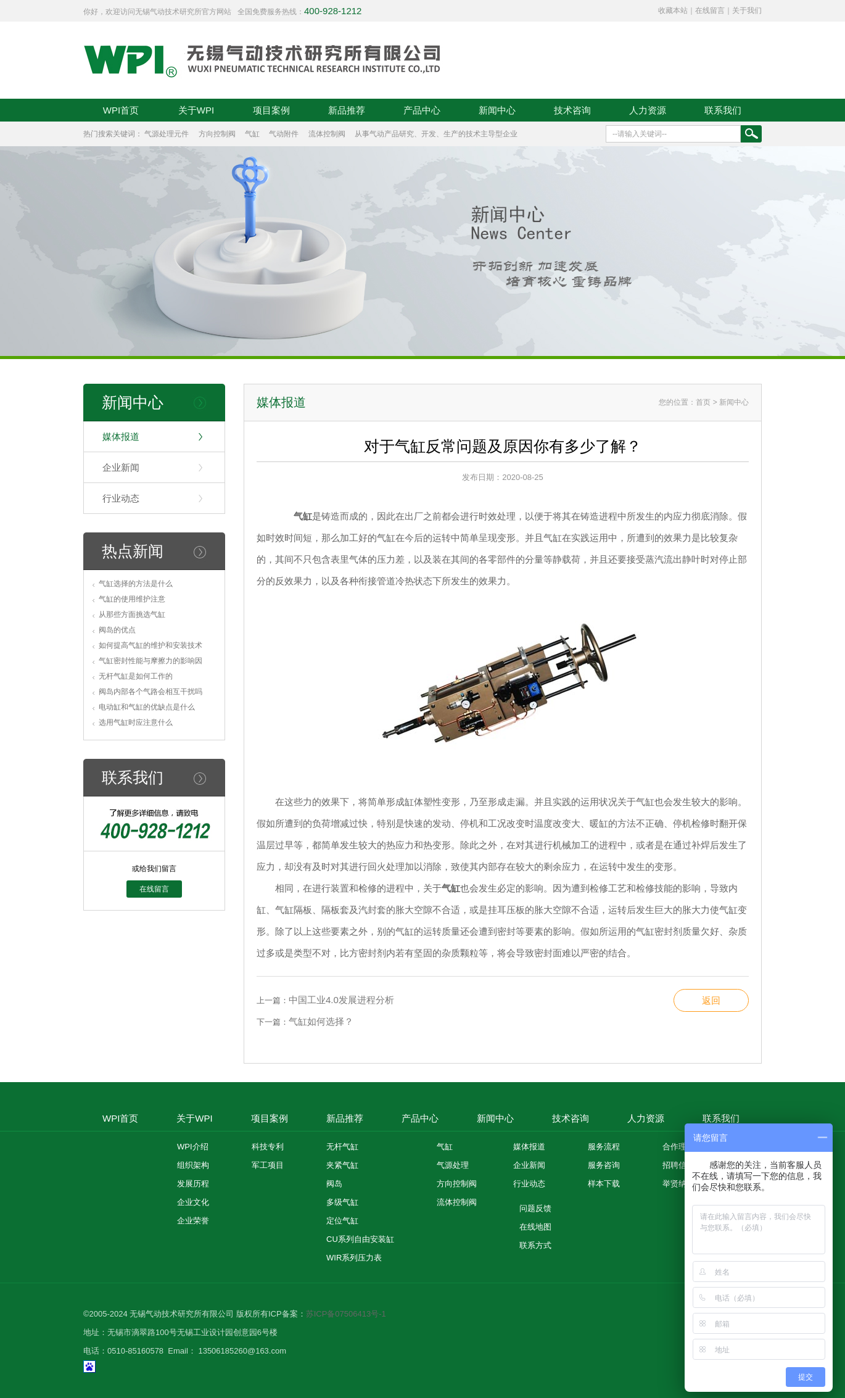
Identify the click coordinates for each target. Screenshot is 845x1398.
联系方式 (535, 1245)
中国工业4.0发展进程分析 (341, 1000)
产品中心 (421, 110)
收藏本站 (673, 10)
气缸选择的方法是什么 (136, 583)
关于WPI (196, 110)
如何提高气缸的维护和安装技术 (150, 645)
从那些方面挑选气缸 (132, 614)
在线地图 (535, 1226)
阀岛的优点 (117, 630)
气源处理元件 (166, 134)
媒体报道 (120, 436)
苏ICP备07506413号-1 (346, 1313)
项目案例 (271, 110)
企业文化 (193, 1202)
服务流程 (604, 1146)
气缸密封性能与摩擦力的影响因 (150, 660)
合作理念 (678, 1146)
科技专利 (268, 1146)
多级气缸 (342, 1202)
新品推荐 (346, 110)
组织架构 (193, 1165)
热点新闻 (132, 551)
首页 (703, 402)
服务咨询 (604, 1165)
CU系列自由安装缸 (360, 1239)
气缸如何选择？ (321, 1021)
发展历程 (193, 1183)
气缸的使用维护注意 (132, 599)
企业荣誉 (193, 1220)
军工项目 (268, 1165)
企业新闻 (120, 467)
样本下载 (604, 1183)
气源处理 (453, 1165)
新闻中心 (497, 110)
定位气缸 (342, 1220)
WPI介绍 (192, 1146)
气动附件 (284, 134)
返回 (711, 1000)
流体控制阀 (326, 134)
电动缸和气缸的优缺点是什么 (147, 707)
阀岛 (334, 1183)
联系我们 (722, 110)
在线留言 (710, 10)
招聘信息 (678, 1165)
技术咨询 (572, 110)
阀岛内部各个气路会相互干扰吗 (150, 691)
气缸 (252, 134)
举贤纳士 (678, 1183)
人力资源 (647, 110)
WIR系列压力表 (354, 1257)
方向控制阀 (217, 134)
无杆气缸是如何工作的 (136, 676)
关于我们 (747, 10)
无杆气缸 (342, 1146)
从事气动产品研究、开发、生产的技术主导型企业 (436, 134)
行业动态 (120, 498)
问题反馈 (535, 1208)
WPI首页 (121, 110)
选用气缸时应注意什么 (136, 722)
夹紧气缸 (342, 1165)
